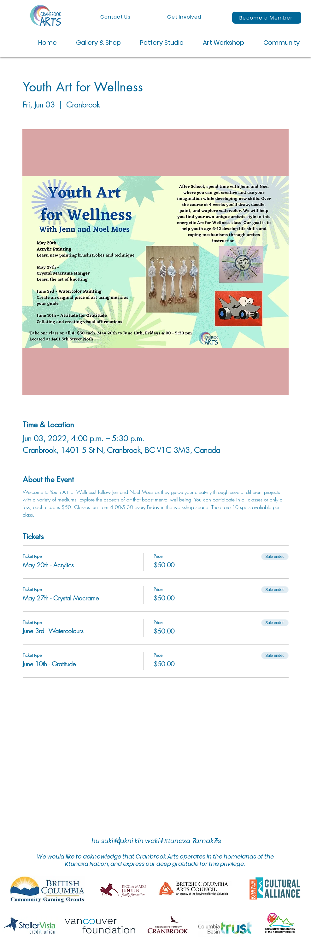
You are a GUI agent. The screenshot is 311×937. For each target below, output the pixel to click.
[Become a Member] (267, 17)
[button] (94, 43)
